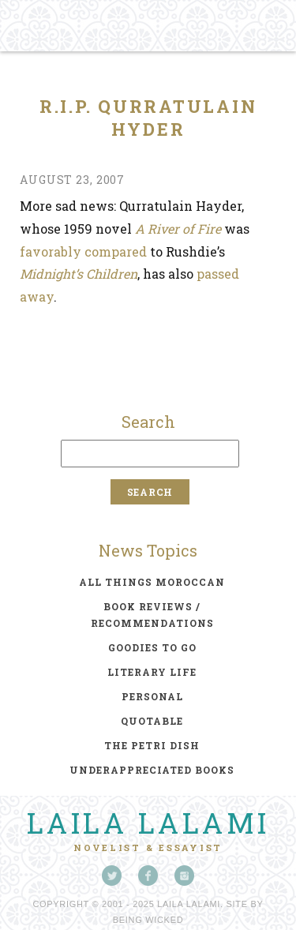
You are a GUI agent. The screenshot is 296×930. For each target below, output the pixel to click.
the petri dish (152, 745)
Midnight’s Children (78, 273)
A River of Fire (178, 228)
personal (152, 696)
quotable (152, 720)
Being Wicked (148, 919)
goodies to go (152, 647)
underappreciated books (151, 769)
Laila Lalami (148, 823)
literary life (152, 672)
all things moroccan (152, 582)
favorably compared (83, 251)
